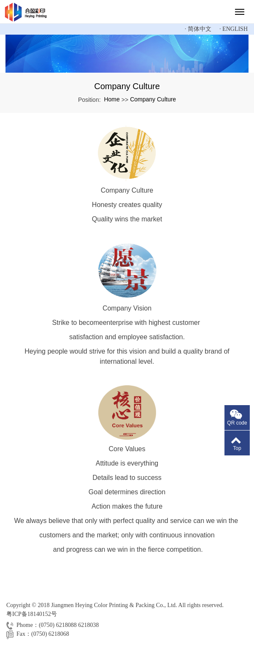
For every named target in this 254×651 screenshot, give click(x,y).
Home (111, 99)
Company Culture (153, 99)
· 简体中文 (198, 29)
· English (233, 29)
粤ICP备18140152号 (31, 614)
